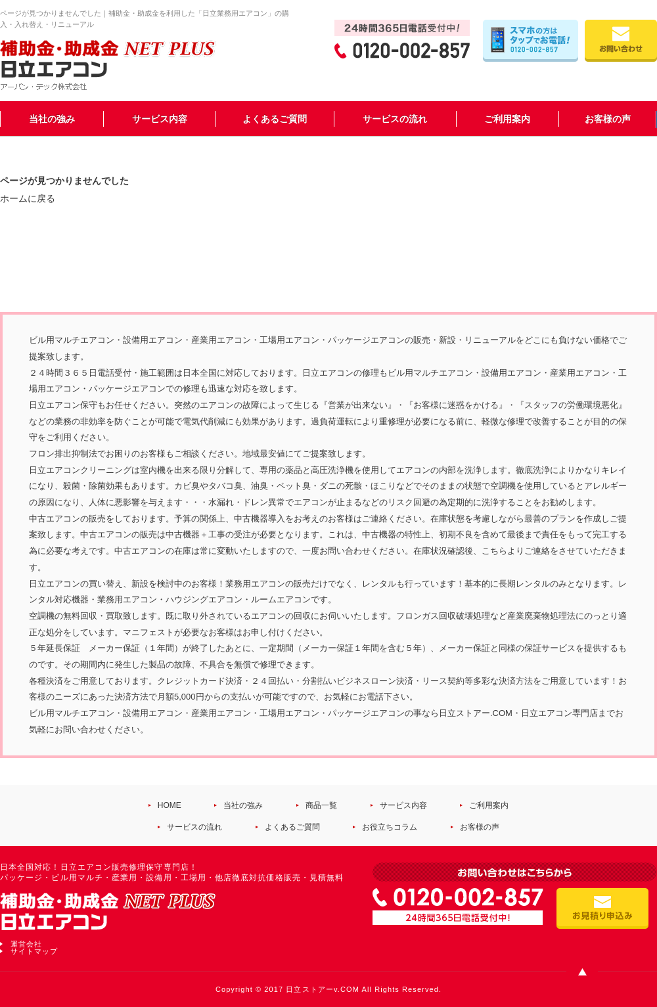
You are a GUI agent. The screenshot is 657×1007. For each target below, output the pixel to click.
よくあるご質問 (274, 119)
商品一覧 (321, 805)
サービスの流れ (395, 119)
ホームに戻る (27, 198)
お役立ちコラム (389, 827)
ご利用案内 (507, 119)
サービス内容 (159, 119)
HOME (169, 805)
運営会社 (26, 944)
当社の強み (52, 119)
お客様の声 (608, 119)
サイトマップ (34, 951)
